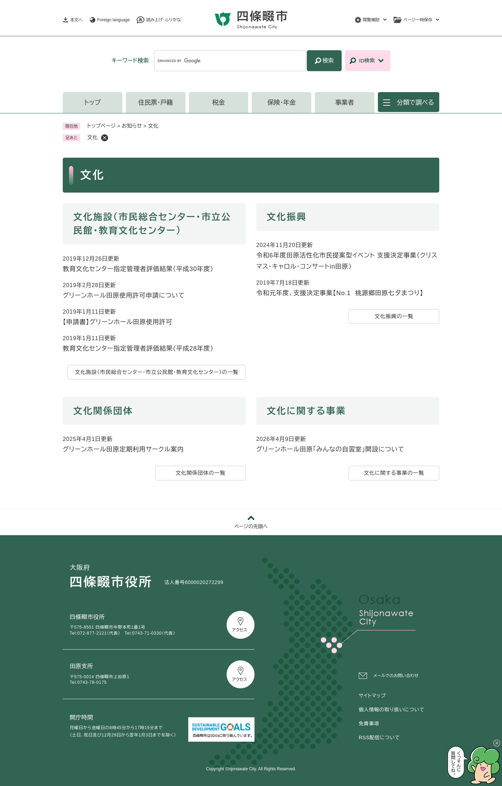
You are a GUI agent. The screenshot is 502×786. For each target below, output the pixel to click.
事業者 (344, 102)
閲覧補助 (371, 19)
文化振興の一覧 (393, 316)
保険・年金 (281, 102)
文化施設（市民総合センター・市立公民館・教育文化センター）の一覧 (156, 372)
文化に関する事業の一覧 (394, 473)
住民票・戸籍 (155, 102)
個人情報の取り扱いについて (391, 709)
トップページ (101, 126)
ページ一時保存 (418, 19)
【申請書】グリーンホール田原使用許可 (118, 322)
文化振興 (286, 217)
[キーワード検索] (230, 60)
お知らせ (132, 126)
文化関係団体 (103, 411)
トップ (92, 102)
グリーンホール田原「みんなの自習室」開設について (330, 449)
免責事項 (369, 723)
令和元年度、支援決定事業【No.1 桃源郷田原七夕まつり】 (339, 293)
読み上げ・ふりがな (163, 19)
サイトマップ (372, 695)
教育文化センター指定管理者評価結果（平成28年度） (138, 348)
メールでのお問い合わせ (395, 675)
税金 (218, 102)
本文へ (76, 19)
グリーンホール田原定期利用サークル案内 (123, 449)
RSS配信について (379, 737)
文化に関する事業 (306, 411)
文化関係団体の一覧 (200, 473)
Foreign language (113, 19)
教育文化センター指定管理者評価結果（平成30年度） (138, 268)
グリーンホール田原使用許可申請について (124, 295)
